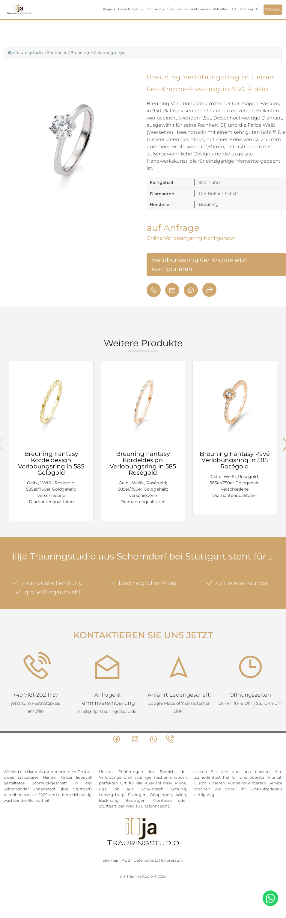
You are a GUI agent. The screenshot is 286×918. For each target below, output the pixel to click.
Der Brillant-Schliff (218, 193)
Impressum (172, 857)
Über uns (174, 9)
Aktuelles (220, 9)
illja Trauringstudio (25, 52)
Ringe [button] (109, 9)
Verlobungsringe (109, 52)
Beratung (245, 9)
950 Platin (209, 182)
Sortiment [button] (155, 9)
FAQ (233, 9)
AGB (126, 857)
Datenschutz (145, 857)
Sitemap (111, 857)
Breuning (79, 52)
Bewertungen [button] (130, 9)
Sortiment (57, 52)
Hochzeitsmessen (197, 9)
